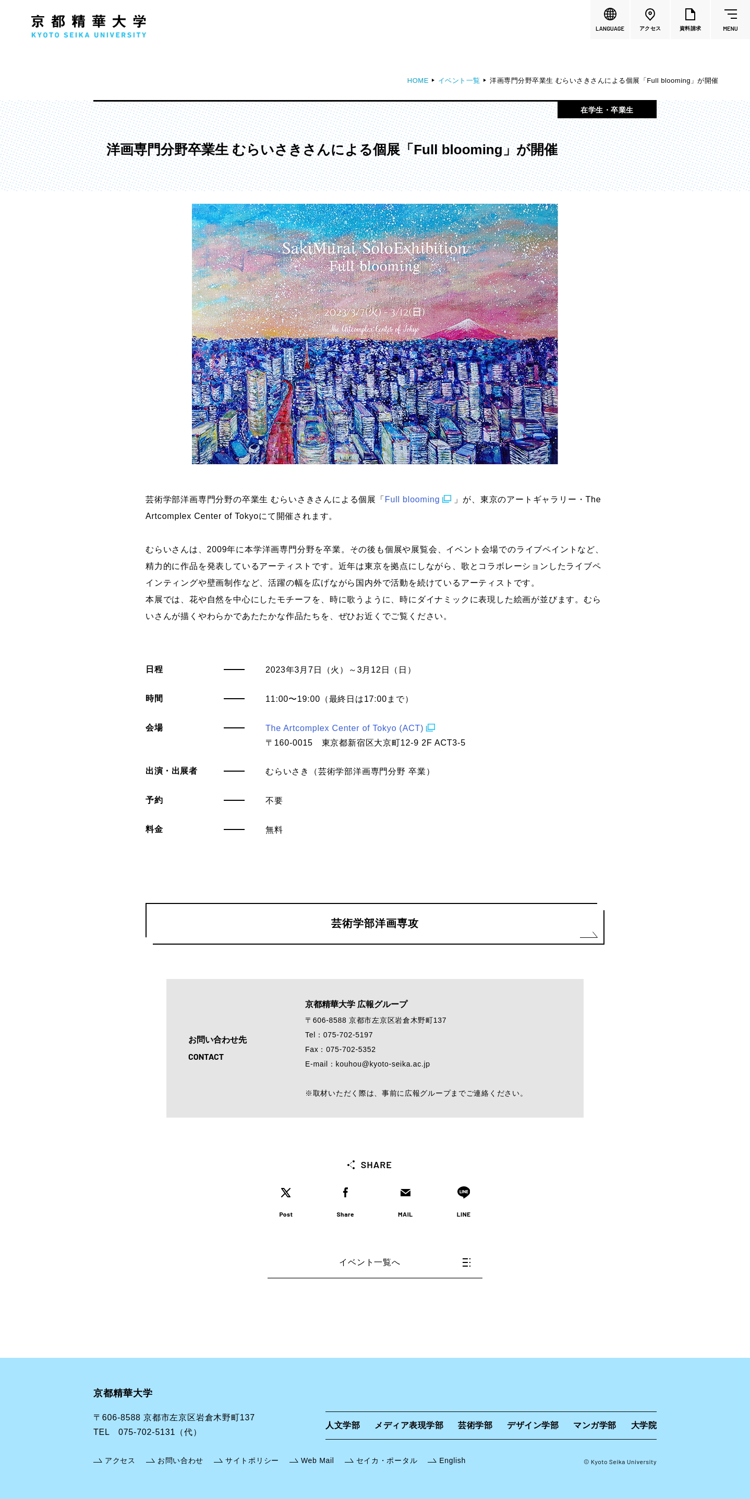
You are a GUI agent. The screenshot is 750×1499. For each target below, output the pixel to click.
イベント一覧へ (404, 1262)
